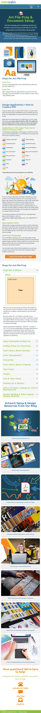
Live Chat (21, 696)
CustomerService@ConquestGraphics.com (13, 218)
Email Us (20, 704)
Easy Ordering (7, 95)
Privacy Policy (23, 712)
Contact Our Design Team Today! (20, 256)
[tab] (20, 270)
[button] (20, 270)
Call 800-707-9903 (20, 688)
